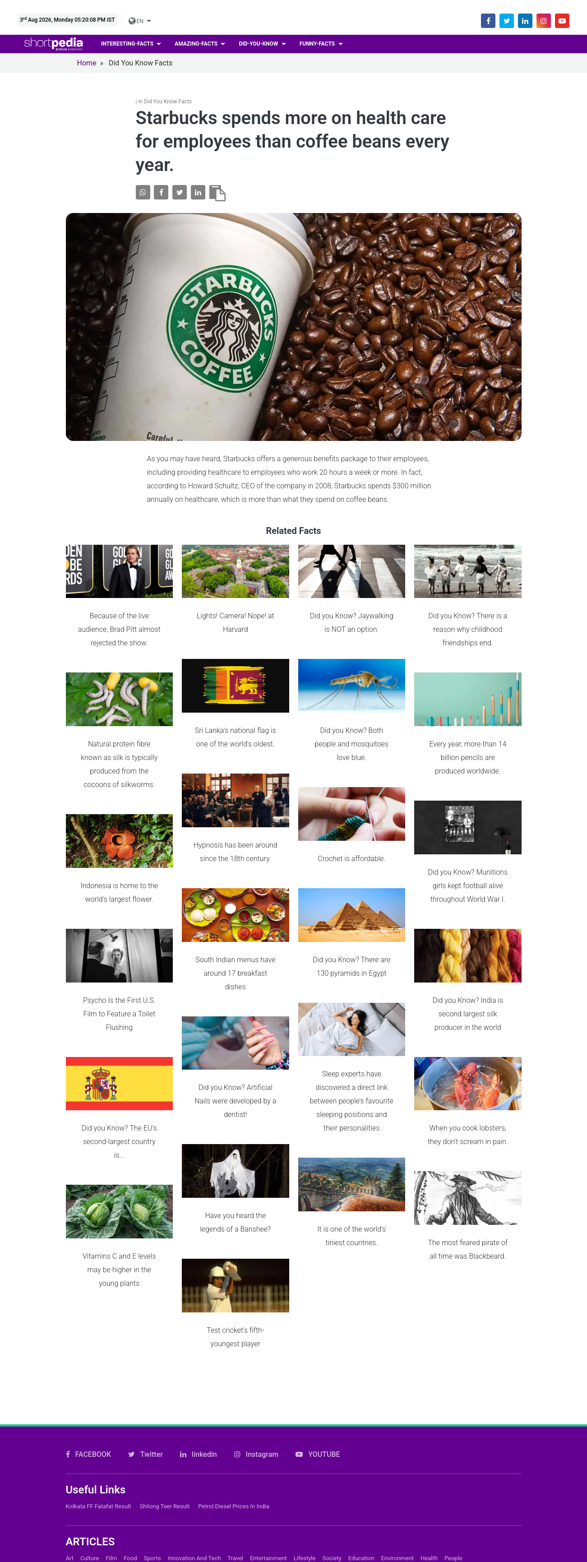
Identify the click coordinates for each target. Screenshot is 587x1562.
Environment (397, 1537)
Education (361, 1537)
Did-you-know (259, 44)
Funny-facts (318, 44)
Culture (89, 1537)
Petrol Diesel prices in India (233, 1486)
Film (111, 1537)
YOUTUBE (318, 1434)
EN (137, 21)
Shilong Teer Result (164, 1486)
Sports (152, 1537)
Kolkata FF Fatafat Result (98, 1486)
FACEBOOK (88, 1434)
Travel (235, 1537)
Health (429, 1537)
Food (130, 1537)
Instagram (256, 1434)
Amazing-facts (197, 44)
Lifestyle (305, 1537)
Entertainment (268, 1537)
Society (331, 1537)
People (453, 1537)
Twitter (145, 1434)
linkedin (198, 1434)
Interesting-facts (128, 44)
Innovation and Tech (194, 1537)
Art (70, 1537)
